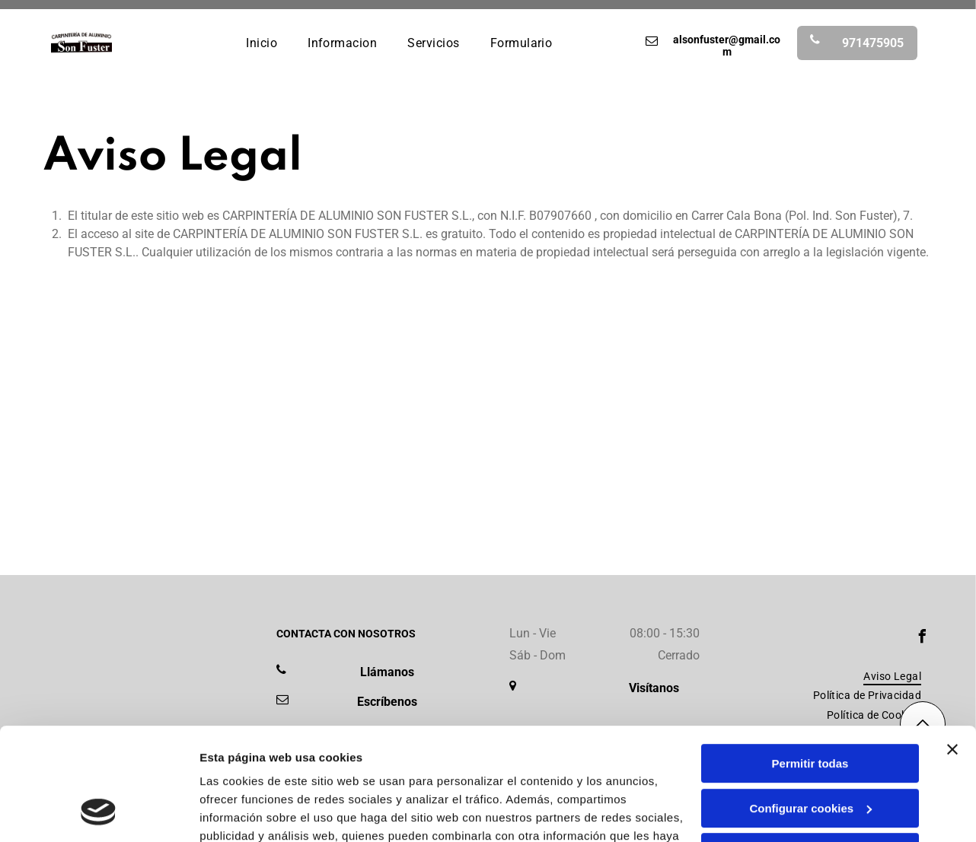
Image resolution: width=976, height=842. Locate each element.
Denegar (810, 750)
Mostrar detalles (244, 811)
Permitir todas (810, 661)
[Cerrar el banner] (952, 647)
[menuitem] (261, 42)
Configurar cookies (810, 705)
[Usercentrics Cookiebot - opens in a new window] (98, 812)
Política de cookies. (311, 770)
